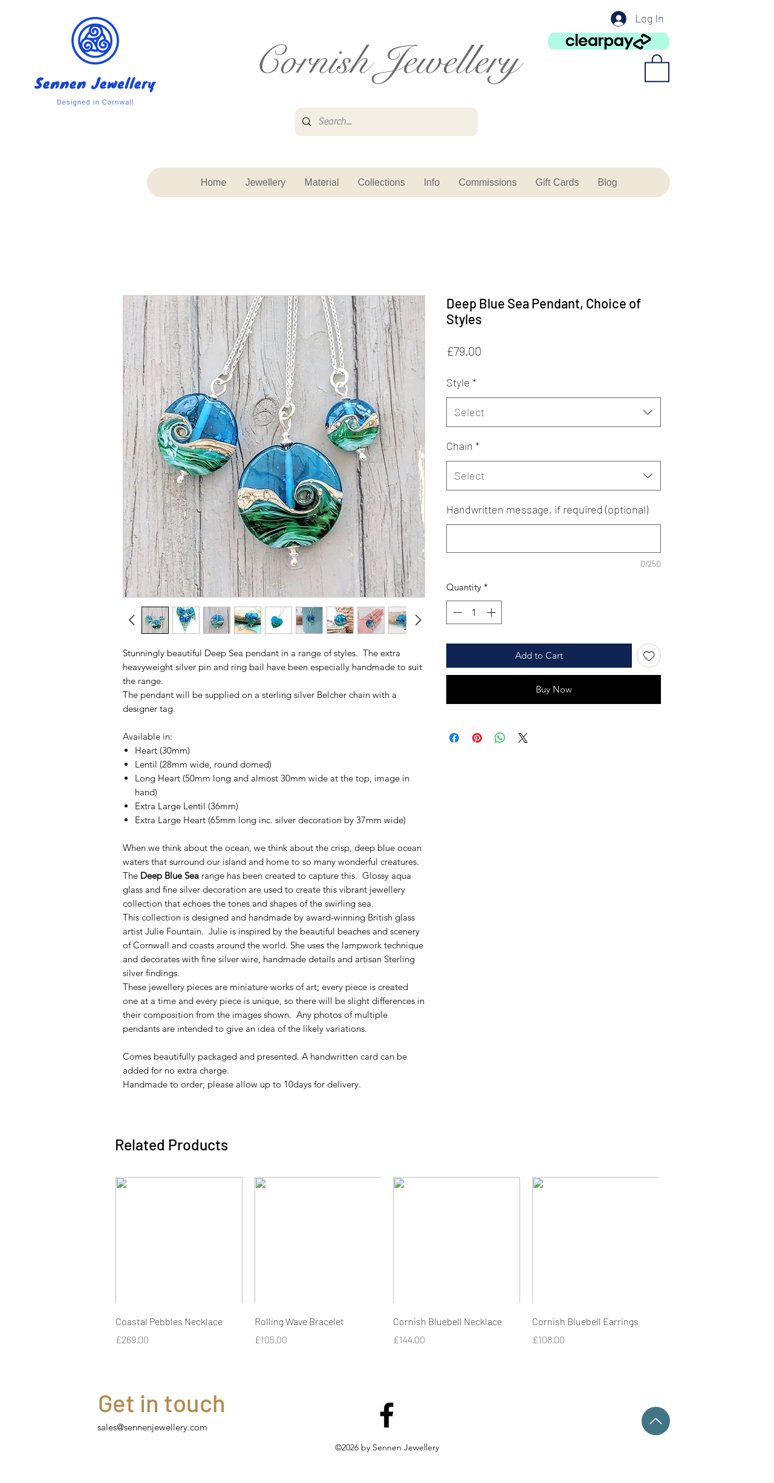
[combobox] (553, 412)
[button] (657, 67)
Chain (463, 445)
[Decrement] (456, 612)
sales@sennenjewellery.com (152, 1427)
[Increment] (492, 612)
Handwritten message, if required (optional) (547, 509)
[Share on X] (523, 738)
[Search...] (385, 122)
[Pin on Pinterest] (477, 738)
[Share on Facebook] (454, 738)
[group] (387, 1270)
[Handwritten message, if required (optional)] (553, 538)
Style (461, 382)
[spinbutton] (474, 612)
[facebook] (386, 1415)
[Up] (656, 1421)
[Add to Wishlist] (649, 656)
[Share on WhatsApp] (500, 738)
